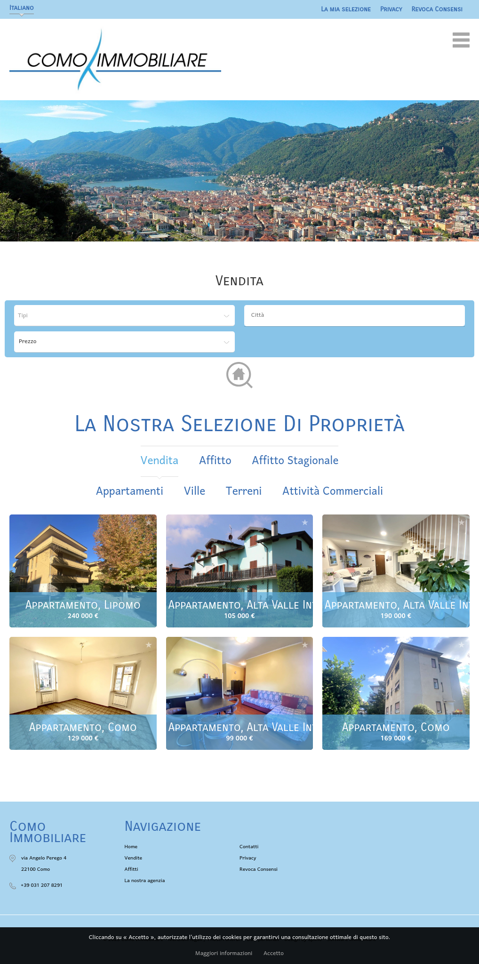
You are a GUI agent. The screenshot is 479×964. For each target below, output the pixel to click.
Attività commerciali (332, 492)
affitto (215, 461)
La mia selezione (346, 9)
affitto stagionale (295, 461)
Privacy (391, 9)
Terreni (244, 492)
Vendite (134, 858)
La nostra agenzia (145, 880)
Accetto (273, 953)
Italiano (21, 8)
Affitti (131, 869)
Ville (195, 492)
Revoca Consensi (437, 9)
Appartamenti (129, 492)
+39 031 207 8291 (42, 885)
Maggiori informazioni (223, 953)
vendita (160, 461)
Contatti (249, 846)
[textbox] (357, 315)
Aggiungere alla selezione (148, 522)
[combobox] (354, 315)
